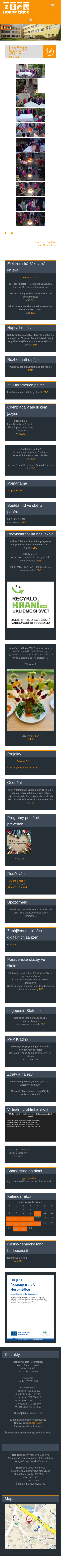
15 (23, 1219)
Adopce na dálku (15, 490)
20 (9, 1224)
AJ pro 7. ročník (17, 884)
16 (30, 1219)
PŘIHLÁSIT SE (30, 277)
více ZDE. (17, 1261)
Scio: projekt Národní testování (22, 767)
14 (16, 1219)
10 (37, 1213)
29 (23, 1229)
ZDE (33, 300)
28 (16, 1229)
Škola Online (35, 1423)
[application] (30, 1127)
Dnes (39, 1202)
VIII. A (36, 735)
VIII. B (30, 739)
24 (37, 1224)
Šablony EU (23, 761)
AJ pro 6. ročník (17, 881)
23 (30, 1224)
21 (16, 1224)
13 (9, 1219)
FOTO (30, 802)
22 (23, 1224)
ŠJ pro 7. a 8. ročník (17, 887)
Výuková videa (29, 1178)
